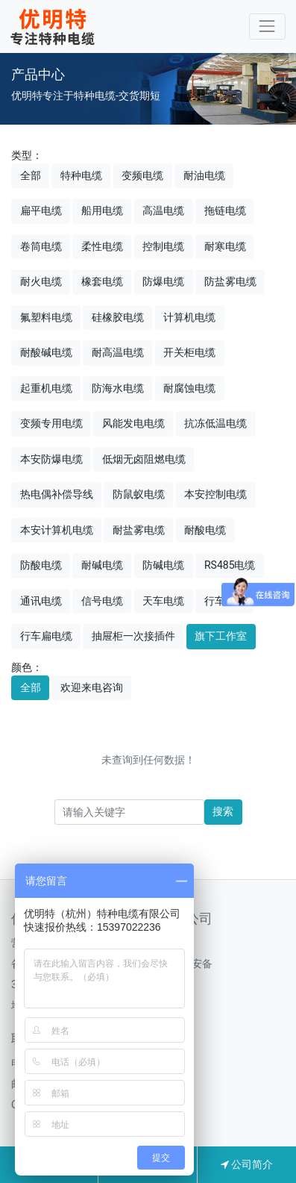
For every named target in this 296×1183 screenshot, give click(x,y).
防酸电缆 (41, 565)
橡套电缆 (102, 281)
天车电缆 (163, 601)
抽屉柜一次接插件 (133, 636)
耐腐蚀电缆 (189, 388)
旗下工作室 (221, 636)
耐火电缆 (41, 281)
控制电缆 (163, 246)
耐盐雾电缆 (139, 530)
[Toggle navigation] (267, 26)
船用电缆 (102, 210)
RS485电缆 (230, 565)
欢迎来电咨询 (91, 687)
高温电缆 (163, 210)
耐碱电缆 (102, 565)
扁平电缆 (41, 210)
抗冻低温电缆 (215, 423)
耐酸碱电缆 (46, 352)
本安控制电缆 (215, 494)
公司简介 (247, 1164)
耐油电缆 (204, 175)
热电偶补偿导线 (56, 494)
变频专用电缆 (51, 423)
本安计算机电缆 (56, 530)
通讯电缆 (41, 601)
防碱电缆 (163, 565)
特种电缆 (81, 175)
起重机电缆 (46, 388)
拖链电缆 (225, 210)
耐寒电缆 (225, 246)
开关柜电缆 (189, 352)
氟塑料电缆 (46, 317)
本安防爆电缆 (51, 459)
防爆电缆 (163, 281)
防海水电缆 (118, 388)
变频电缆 (142, 175)
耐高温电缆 (118, 352)
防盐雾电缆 (230, 281)
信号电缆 (102, 601)
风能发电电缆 (133, 423)
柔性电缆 (102, 246)
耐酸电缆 (205, 530)
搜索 (222, 811)
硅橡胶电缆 (118, 317)
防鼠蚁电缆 (139, 494)
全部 (30, 175)
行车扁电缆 (46, 636)
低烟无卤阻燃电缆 (144, 459)
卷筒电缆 (41, 246)
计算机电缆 (189, 317)
